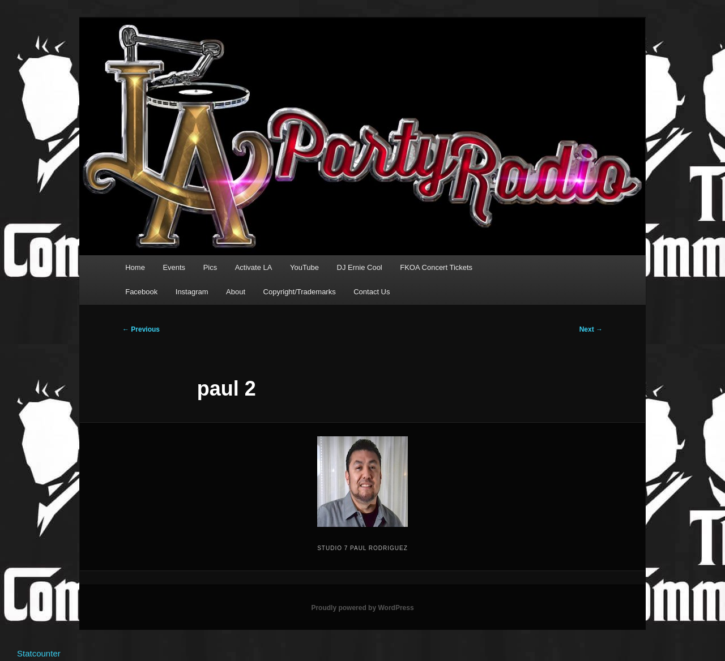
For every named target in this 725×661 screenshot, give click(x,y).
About (235, 291)
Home (135, 267)
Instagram (192, 291)
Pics (210, 267)
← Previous (141, 329)
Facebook (141, 291)
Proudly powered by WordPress (362, 608)
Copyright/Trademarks (299, 291)
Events (174, 267)
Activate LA (253, 267)
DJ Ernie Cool (359, 267)
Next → (591, 329)
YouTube (304, 267)
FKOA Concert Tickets (436, 267)
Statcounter (39, 653)
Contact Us (371, 291)
